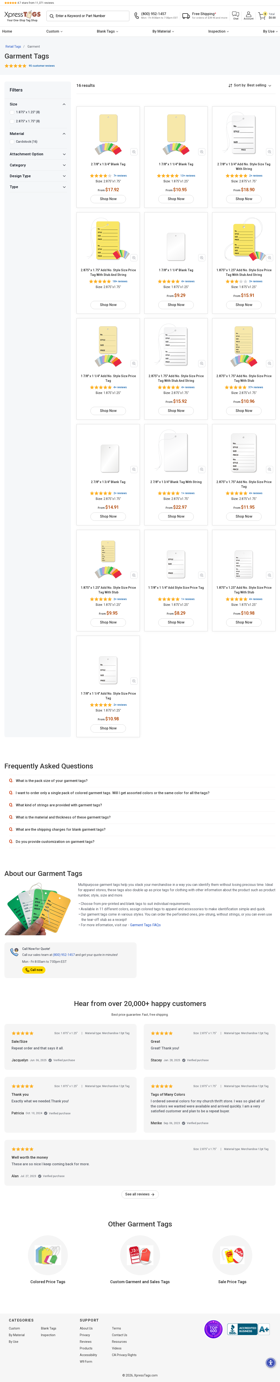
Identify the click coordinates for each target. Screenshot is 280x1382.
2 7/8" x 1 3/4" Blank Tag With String (176, 482)
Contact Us (119, 1335)
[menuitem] (7, 32)
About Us (86, 1328)
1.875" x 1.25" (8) (28, 112)
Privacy (85, 1335)
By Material (162, 31)
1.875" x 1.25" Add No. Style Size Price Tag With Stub (108, 590)
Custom (52, 31)
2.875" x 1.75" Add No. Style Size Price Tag (244, 484)
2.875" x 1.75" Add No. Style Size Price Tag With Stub (244, 378)
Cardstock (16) (26, 142)
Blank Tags (106, 31)
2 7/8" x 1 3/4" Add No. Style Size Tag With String (243, 166)
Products (86, 1348)
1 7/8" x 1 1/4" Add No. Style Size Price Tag (108, 378)
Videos (116, 1348)
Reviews (86, 1341)
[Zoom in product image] (133, 151)
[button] (235, 16)
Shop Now (108, 199)
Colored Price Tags (47, 1281)
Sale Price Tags (232, 1281)
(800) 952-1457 (64, 955)
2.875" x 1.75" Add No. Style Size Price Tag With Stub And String (108, 272)
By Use (268, 31)
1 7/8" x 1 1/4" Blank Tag (176, 164)
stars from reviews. (36, 2)
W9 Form (86, 1361)
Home (7, 31)
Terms (116, 1328)
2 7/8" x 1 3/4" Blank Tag (108, 164)
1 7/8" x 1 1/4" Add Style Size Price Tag (176, 587)
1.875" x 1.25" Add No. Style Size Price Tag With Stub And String (244, 272)
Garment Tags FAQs (145, 925)
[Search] (87, 16)
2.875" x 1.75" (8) (28, 121)
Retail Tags (13, 46)
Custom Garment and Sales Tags (140, 1281)
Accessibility (88, 1355)
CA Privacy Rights (124, 1355)
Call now (34, 970)
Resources (119, 1341)
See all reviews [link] (140, 1194)
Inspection (216, 31)
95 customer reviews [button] (42, 65)
